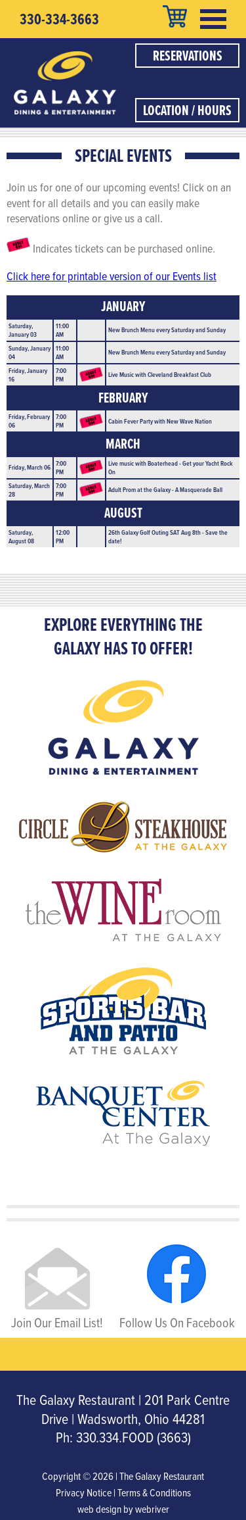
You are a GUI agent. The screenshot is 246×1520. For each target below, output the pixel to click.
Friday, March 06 (30, 467)
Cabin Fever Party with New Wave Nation (160, 421)
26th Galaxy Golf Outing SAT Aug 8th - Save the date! (168, 536)
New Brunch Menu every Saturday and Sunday (167, 329)
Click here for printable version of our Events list (111, 276)
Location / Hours (187, 110)
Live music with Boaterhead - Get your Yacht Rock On (170, 467)
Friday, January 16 (28, 374)
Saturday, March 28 (29, 490)
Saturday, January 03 (23, 330)
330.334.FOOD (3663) (133, 1437)
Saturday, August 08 (21, 536)
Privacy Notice (84, 1492)
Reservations (187, 55)
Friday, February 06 (29, 420)
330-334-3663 (59, 19)
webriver (152, 1509)
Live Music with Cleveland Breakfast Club (159, 374)
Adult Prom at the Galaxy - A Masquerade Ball (165, 489)
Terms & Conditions (154, 1492)
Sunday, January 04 (30, 352)
